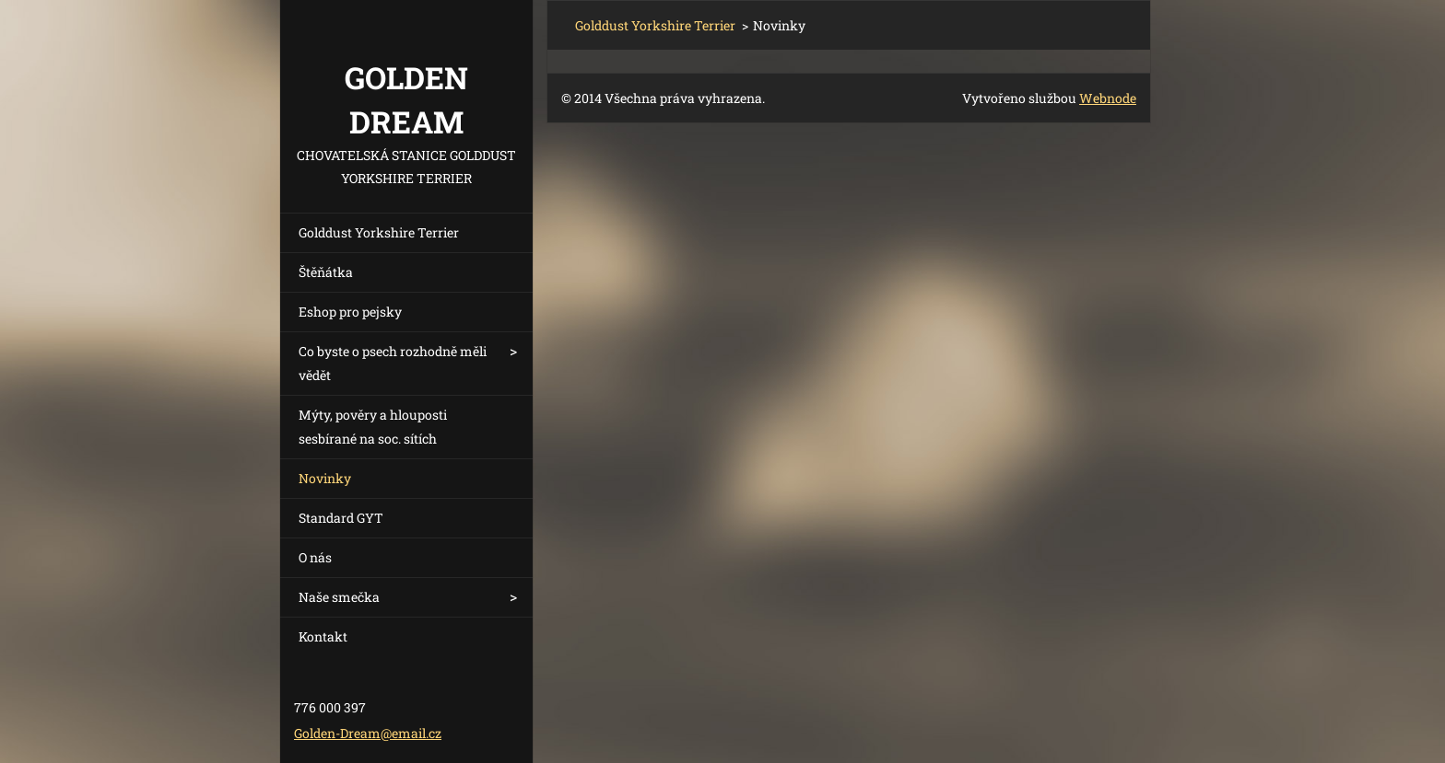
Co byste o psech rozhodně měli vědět (393, 363)
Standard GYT (341, 517)
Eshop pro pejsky (350, 311)
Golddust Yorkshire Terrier (379, 232)
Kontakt (323, 636)
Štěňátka (326, 272)
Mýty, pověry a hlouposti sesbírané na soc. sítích (373, 426)
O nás (315, 557)
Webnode (1107, 98)
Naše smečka (339, 597)
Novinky (325, 478)
